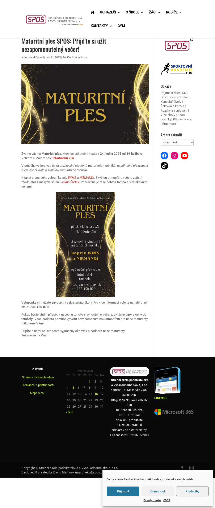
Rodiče (67, 57)
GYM (121, 26)
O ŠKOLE (132, 12)
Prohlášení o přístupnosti (37, 385)
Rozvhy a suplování (174, 110)
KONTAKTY (99, 26)
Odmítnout (157, 491)
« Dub (69, 412)
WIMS (72, 178)
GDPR (166, 500)
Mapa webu (37, 393)
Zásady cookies (152, 500)
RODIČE (172, 12)
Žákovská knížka (172, 106)
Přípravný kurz (183, 119)
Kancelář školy (171, 102)
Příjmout (123, 491)
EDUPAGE (160, 398)
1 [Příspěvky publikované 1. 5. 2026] (89, 381)
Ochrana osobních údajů (38, 377)
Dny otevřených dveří (175, 97)
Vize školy (168, 115)
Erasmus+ (169, 124)
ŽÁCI (152, 12)
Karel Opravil (36, 57)
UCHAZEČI (108, 12)
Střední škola (80, 57)
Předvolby (192, 491)
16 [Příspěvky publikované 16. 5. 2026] (96, 394)
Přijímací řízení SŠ (173, 93)
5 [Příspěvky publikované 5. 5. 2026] (73, 387)
